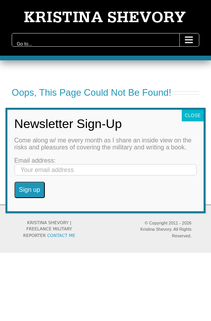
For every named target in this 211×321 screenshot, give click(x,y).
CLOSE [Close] (193, 115)
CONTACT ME (61, 235)
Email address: (35, 160)
